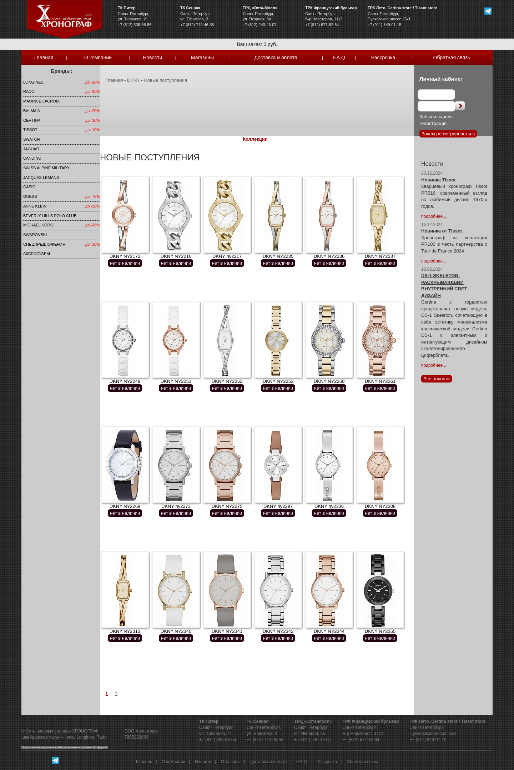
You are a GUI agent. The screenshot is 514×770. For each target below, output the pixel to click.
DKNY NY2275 (227, 506)
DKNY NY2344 (329, 631)
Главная (43, 57)
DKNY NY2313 (125, 631)
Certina (31, 120)
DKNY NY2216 (176, 256)
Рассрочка (383, 57)
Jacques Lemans (41, 177)
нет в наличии (125, 263)
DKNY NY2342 (278, 631)
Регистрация (433, 123)
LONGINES (33, 82)
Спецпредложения (44, 244)
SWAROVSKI (35, 234)
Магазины (202, 57)
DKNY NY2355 (380, 631)
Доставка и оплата (275, 57)
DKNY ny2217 (227, 256)
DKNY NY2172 (125, 256)
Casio (29, 187)
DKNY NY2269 (125, 506)
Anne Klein (34, 206)
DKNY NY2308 (380, 506)
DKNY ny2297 (278, 506)
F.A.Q (339, 57)
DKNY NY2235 (278, 256)
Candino (32, 158)
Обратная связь (451, 57)
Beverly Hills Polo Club (49, 216)
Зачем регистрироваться (448, 133)
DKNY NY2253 (278, 381)
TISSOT (30, 130)
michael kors (38, 225)
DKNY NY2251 (176, 381)
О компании (98, 57)
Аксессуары (36, 253)
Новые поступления (165, 80)
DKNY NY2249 (125, 381)
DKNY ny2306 (329, 506)
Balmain (31, 111)
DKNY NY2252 (227, 381)
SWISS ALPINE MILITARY (46, 168)
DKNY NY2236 (329, 256)
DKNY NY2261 (380, 381)
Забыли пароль (436, 116)
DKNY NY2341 (227, 631)
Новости (152, 57)
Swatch (31, 139)
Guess (30, 196)
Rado (29, 91)
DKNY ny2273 (176, 506)
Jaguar (31, 149)
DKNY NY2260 (329, 381)
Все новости (436, 378)
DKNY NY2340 (176, 631)
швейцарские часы (40, 737)
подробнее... (433, 216)
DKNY (133, 80)
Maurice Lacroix (41, 101)
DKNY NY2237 (380, 256)
